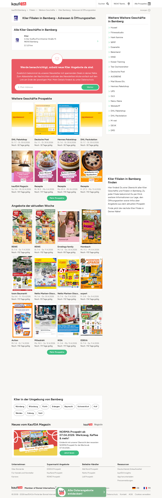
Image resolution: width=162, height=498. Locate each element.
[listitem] (23, 124)
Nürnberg (20, 406)
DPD (111, 130)
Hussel (112, 27)
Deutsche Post (116, 71)
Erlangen (56, 406)
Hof (95, 406)
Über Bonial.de (18, 469)
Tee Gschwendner (118, 66)
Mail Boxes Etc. (116, 81)
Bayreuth (69, 406)
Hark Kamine (115, 37)
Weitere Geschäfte (47, 10)
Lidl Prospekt (87, 477)
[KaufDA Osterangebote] (81, 492)
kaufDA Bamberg (19, 10)
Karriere (15, 477)
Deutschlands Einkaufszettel (129, 469)
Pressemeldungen (125, 480)
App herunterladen (125, 477)
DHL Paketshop (116, 111)
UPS (111, 91)
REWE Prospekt (53, 477)
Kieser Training (116, 62)
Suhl (40, 413)
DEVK (112, 125)
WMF (112, 42)
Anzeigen (145, 10)
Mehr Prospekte (57, 198)
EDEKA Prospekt (54, 469)
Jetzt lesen (69, 453)
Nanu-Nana (115, 101)
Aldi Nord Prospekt (90, 469)
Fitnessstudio (116, 32)
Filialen (32, 10)
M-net (112, 120)
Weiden (19, 413)
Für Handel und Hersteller (23, 473)
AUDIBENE (114, 76)
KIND (112, 57)
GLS (111, 96)
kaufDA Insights (124, 473)
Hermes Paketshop (118, 86)
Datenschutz (87, 79)
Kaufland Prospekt (54, 473)
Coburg (30, 413)
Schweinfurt (83, 406)
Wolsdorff (114, 106)
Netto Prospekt (88, 473)
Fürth (44, 406)
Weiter (90, 87)
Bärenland (114, 52)
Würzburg (33, 406)
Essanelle (114, 47)
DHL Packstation (117, 115)
